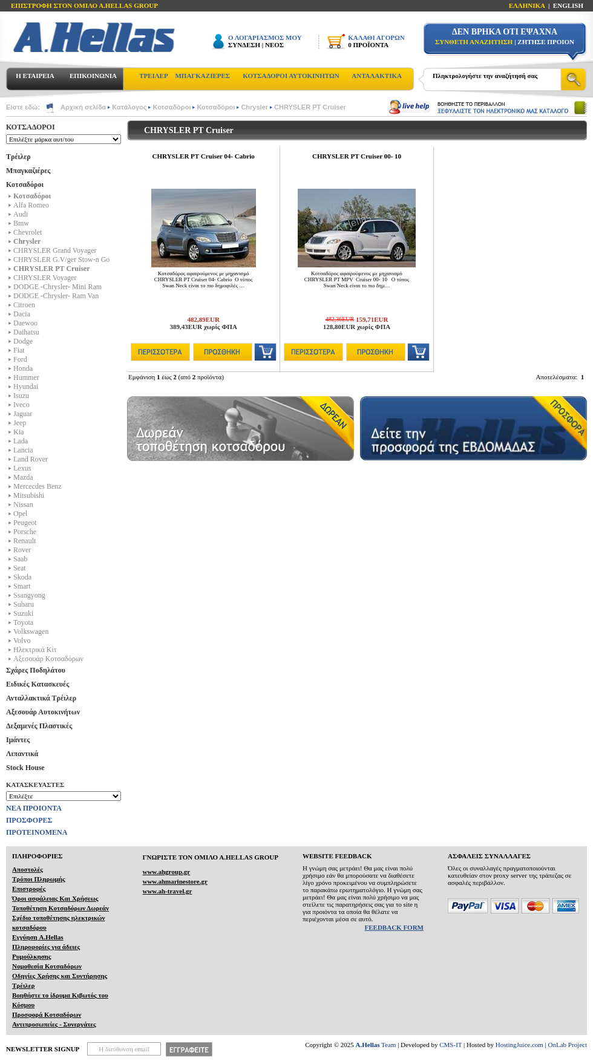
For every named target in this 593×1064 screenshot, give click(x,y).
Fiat (19, 350)
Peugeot (25, 522)
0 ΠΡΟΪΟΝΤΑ (368, 44)
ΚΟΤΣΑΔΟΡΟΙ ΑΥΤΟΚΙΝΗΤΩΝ (291, 75)
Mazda (23, 477)
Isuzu (21, 395)
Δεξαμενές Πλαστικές (39, 726)
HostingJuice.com (519, 1044)
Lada (20, 441)
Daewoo (25, 323)
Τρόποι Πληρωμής (38, 879)
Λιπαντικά (22, 753)
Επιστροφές (28, 888)
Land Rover (30, 459)
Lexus (22, 468)
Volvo (21, 640)
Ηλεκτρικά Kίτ (35, 649)
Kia (18, 432)
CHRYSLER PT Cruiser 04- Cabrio (203, 156)
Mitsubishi (28, 495)
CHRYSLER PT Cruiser (310, 107)
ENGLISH (568, 5)
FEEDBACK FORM (394, 927)
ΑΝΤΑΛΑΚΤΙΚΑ (377, 75)
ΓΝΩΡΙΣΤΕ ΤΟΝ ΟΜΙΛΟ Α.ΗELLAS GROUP (210, 857)
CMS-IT (450, 1044)
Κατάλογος (129, 107)
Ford (20, 359)
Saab (20, 559)
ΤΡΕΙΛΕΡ (153, 75)
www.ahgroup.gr (166, 871)
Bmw (21, 223)
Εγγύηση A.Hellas (38, 937)
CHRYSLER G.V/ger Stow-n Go (61, 259)
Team (376, 1044)
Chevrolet (27, 232)
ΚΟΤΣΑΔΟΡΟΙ (30, 127)
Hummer (26, 377)
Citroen (24, 305)
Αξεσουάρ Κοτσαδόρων (48, 658)
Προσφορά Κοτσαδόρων (46, 1014)
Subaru (23, 604)
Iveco (21, 404)
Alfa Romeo (31, 205)
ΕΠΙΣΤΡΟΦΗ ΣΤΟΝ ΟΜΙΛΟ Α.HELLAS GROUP (84, 5)
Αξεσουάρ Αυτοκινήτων (43, 712)
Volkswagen (30, 631)
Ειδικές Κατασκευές (37, 684)
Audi (20, 214)
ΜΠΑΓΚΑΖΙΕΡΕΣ (202, 75)
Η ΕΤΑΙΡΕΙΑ (35, 75)
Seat (19, 568)
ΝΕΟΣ (274, 44)
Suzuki (23, 613)
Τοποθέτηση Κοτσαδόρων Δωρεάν (60, 908)
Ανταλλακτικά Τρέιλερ (41, 698)
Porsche (24, 531)
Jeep (19, 423)
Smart (22, 586)
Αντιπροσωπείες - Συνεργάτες (54, 1024)
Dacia (21, 314)
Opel (20, 513)
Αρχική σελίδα (83, 107)
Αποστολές (27, 869)
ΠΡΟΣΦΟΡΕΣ (29, 820)
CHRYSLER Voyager (45, 277)
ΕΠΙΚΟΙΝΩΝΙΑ (93, 75)
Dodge (23, 341)
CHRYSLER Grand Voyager (55, 250)
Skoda (22, 577)
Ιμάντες (18, 740)
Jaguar (22, 414)
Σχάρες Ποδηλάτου (35, 670)
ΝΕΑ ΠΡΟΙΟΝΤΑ (34, 808)
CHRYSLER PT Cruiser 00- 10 (356, 156)
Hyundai (25, 386)
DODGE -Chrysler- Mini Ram (57, 286)
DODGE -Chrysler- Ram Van (56, 296)
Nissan (23, 504)
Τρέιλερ (18, 156)
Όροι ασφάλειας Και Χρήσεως (55, 898)
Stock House (25, 767)
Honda (23, 368)
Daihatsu (26, 332)
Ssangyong (29, 595)
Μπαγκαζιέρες (28, 170)
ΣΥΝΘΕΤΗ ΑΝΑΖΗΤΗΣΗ (474, 41)
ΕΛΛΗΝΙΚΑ (527, 5)
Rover (22, 550)
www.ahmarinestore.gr (174, 881)
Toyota (23, 622)
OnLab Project (567, 1044)
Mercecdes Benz (37, 486)
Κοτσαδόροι (171, 107)
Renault (24, 541)
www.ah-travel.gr (167, 891)
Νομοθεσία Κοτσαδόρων (47, 966)
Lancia (23, 450)
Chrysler (254, 107)
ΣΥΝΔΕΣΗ (244, 44)
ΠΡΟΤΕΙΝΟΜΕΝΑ (36, 832)
